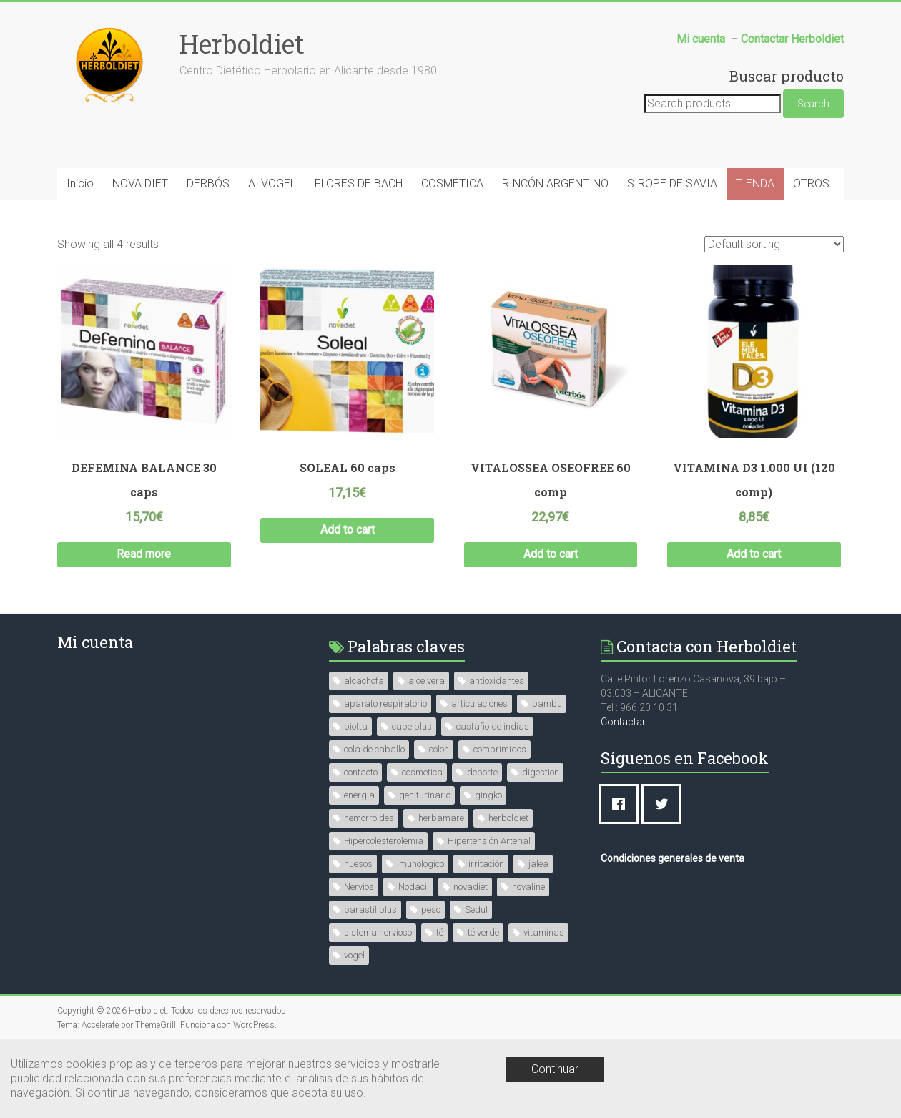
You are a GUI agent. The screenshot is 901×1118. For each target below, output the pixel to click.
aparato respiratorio (385, 703)
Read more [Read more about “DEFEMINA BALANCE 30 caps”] (144, 554)
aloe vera (426, 680)
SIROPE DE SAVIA (672, 183)
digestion (540, 772)
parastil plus (370, 909)
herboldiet (508, 818)
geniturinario (424, 795)
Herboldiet (242, 43)
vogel (354, 955)
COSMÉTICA (452, 183)
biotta (356, 726)
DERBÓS (208, 183)
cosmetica (422, 772)
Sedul (476, 909)
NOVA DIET (140, 183)
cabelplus (412, 726)
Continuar (554, 1069)
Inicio (80, 183)
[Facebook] (622, 804)
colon (439, 749)
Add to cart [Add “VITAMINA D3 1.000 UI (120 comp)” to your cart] (754, 554)
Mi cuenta (95, 642)
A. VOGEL (272, 183)
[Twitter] (665, 804)
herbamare (441, 818)
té (439, 932)
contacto (361, 772)
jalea (538, 863)
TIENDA (755, 183)
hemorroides (369, 818)
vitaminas (543, 932)
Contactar (623, 721)
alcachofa (364, 680)
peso (430, 909)
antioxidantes (496, 680)
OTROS (811, 183)
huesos (358, 863)
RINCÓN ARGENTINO (555, 183)
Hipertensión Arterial (489, 840)
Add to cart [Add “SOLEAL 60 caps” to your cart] (347, 529)
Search (813, 103)
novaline (528, 886)
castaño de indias (492, 726)
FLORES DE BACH (359, 183)
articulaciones (479, 703)
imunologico (420, 863)
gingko (488, 795)
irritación (486, 863)
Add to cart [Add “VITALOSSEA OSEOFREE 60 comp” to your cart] (550, 554)
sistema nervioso (378, 932)
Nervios (359, 886)
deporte (482, 772)
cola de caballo (374, 749)
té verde (483, 932)
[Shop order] (774, 244)
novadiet (470, 886)
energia (359, 795)
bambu (547, 703)
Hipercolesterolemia (383, 840)
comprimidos (499, 749)
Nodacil (413, 886)
